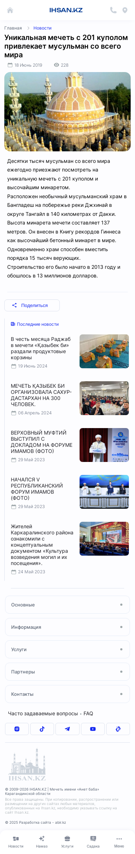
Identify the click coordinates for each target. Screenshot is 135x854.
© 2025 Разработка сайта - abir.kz (35, 822)
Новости (42, 28)
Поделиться (30, 305)
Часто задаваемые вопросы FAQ (50, 713)
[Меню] (119, 841)
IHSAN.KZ (66, 10)
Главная (13, 28)
